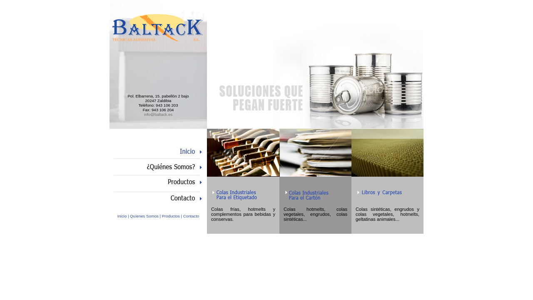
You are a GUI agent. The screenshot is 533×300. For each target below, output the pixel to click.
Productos (171, 216)
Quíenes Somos (144, 216)
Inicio (122, 216)
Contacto (191, 216)
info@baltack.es (158, 114)
